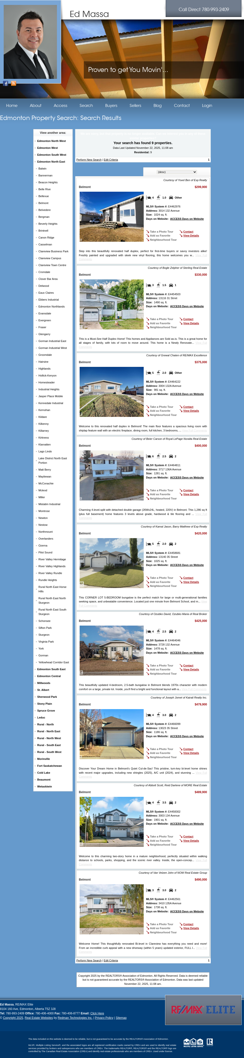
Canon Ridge (46, 237)
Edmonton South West (51, 154)
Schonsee (44, 620)
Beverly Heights (47, 223)
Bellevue (43, 196)
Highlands (44, 368)
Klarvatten (44, 444)
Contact (188, 231)
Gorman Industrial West (52, 347)
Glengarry (44, 334)
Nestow (43, 524)
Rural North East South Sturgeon (52, 611)
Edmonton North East (51, 161)
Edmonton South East (51, 669)
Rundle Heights (47, 580)
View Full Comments (194, 430)
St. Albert (43, 689)
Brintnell (43, 230)
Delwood (43, 285)
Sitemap (121, 1018)
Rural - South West (49, 752)
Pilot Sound (45, 552)
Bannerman (45, 175)
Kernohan (44, 410)
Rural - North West (49, 738)
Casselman (45, 244)
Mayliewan (44, 476)
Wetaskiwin (44, 786)
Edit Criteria (111, 159)
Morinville (43, 758)
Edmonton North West (51, 140)
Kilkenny (43, 423)
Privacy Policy (104, 1018)
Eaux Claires (46, 292)
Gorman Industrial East (52, 341)
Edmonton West (47, 147)
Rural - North (45, 724)
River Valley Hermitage (52, 559)
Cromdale (44, 272)
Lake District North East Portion (52, 460)
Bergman (44, 216)
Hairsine (43, 361)
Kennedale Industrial (50, 403)
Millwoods (43, 683)
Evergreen (44, 320)
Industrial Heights (48, 389)
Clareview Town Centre (52, 265)
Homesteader (46, 382)
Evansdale (44, 313)
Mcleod (42, 490)
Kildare (42, 416)
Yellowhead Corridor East (53, 662)
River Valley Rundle (50, 573)
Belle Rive (44, 189)
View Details (191, 235)
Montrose (44, 511)
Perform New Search (89, 159)
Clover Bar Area (48, 278)
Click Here (97, 1013)
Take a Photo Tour (161, 231)
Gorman (43, 655)
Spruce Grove (46, 710)
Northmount (45, 531)
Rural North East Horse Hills (52, 589)
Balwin (42, 168)
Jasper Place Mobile (50, 396)
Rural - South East (49, 745)
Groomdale (45, 354)
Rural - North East (48, 731)
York (41, 648)
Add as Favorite (160, 235)
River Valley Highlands (52, 566)
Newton (43, 517)
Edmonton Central (49, 676)
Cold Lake (43, 772)
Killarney (43, 430)
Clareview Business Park (53, 251)
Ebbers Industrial (48, 299)
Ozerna (42, 545)
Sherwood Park (47, 696)
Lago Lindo (45, 451)
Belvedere (44, 209)
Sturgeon (44, 634)
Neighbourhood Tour (163, 239)
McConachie (45, 483)
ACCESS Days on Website (187, 218)
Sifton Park (45, 627)
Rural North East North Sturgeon (52, 600)
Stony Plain (44, 703)
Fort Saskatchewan (49, 765)
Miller (41, 497)
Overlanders (45, 538)
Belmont (43, 203)
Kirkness (43, 437)
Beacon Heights (48, 182)
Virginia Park (46, 641)
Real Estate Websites (39, 1018)
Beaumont (44, 779)
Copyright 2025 (13, 1018)
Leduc (41, 717)
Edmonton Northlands (51, 306)
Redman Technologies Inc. (75, 1018)
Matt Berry (44, 469)
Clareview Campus (49, 258)
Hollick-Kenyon (47, 375)
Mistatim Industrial (49, 504)
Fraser (42, 327)
